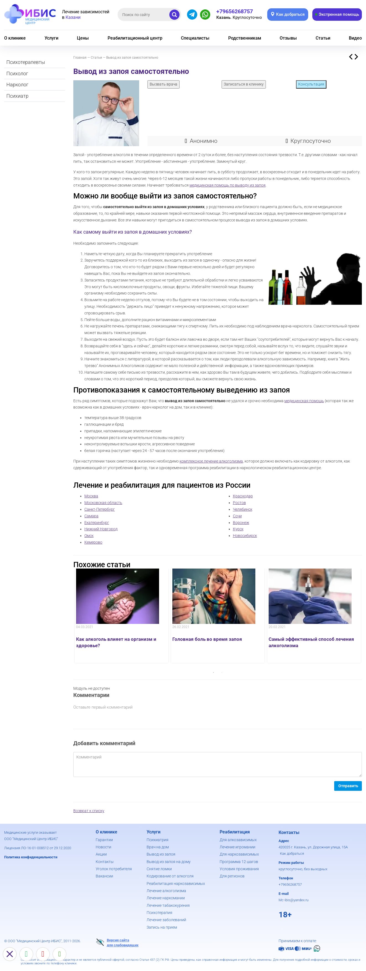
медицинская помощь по (212, 185)
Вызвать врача (163, 84)
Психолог (17, 73)
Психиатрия (157, 840)
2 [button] (222, 672)
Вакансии (104, 876)
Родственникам (244, 38)
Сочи (237, 516)
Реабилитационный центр (135, 38)
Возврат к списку (88, 811)
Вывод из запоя (161, 854)
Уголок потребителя (114, 869)
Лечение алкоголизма (166, 891)
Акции (101, 854)
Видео (355, 38)
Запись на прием (162, 927)
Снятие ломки (159, 869)
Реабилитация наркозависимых (176, 883)
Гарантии (104, 840)
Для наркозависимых (239, 854)
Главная (80, 58)
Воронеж (241, 522)
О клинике (15, 38)
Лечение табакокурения (168, 905)
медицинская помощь (304, 401)
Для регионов (232, 876)
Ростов (239, 502)
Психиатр (17, 96)
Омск (89, 535)
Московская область (103, 502)
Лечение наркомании (166, 898)
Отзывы (288, 38)
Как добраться (292, 853)
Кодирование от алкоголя (170, 876)
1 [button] (213, 672)
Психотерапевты (25, 62)
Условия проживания (239, 869)
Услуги (51, 38)
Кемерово (93, 542)
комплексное (192, 461)
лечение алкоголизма (223, 461)
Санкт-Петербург (99, 509)
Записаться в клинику (244, 84)
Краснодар (243, 496)
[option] (121, 616)
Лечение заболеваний (166, 920)
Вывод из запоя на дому (169, 861)
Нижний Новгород (101, 529)
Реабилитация (235, 832)
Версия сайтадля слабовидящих (117, 942)
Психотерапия (159, 912)
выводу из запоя (250, 185)
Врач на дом (158, 847)
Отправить (348, 786)
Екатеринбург (96, 522)
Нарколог (17, 84)
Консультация (311, 84)
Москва (91, 496)
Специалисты (195, 38)
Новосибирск (245, 535)
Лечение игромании (237, 847)
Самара (91, 516)
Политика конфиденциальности (30, 857)
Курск (238, 529)
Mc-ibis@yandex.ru (293, 900)
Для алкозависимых (238, 840)
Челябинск (242, 509)
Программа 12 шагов (239, 861)
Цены (83, 38)
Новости (103, 847)
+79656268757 (290, 884)
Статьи (323, 38)
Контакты (105, 861)
